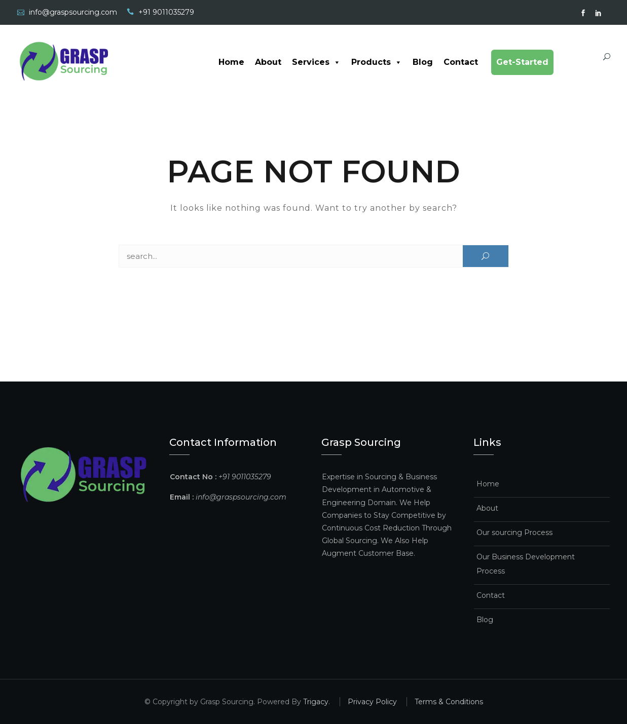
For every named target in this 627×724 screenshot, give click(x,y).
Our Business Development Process (525, 564)
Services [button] (316, 62)
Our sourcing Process (514, 532)
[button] (335, 62)
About (268, 62)
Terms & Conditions (449, 701)
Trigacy (315, 701)
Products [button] (376, 62)
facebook (583, 13)
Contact (461, 62)
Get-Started (522, 62)
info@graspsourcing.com (73, 12)
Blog (423, 62)
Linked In (599, 13)
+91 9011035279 (166, 12)
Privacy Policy (372, 701)
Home (231, 62)
